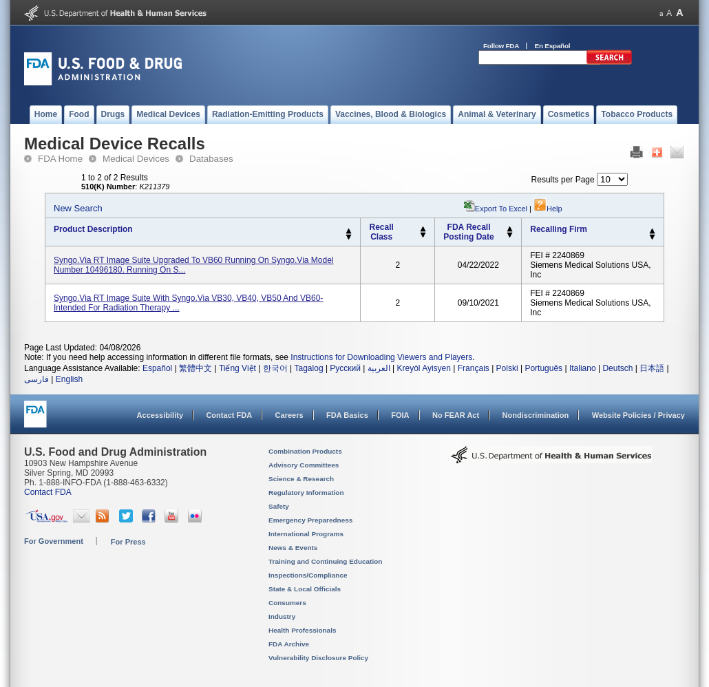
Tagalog (309, 368)
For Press (128, 542)
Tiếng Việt (237, 368)
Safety (278, 506)
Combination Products (305, 451)
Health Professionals (302, 630)
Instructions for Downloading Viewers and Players (381, 357)
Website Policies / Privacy (638, 415)
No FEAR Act (455, 415)
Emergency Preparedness (310, 520)
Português (543, 368)
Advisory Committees (303, 465)
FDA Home (60, 159)
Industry (281, 616)
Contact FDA (229, 415)
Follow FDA (501, 46)
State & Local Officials (304, 589)
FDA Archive (288, 644)
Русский (345, 368)
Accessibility (160, 415)
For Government (53, 541)
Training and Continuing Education (325, 561)
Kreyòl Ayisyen (423, 368)
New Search (78, 208)
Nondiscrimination (535, 415)
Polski (507, 368)
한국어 (275, 368)
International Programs (305, 534)
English (69, 379)
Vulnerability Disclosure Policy (318, 658)
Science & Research (301, 479)
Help (547, 208)
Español (157, 368)
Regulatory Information (306, 492)
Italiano (582, 368)
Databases (211, 159)
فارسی (36, 379)
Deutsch (617, 368)
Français (473, 368)
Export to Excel (501, 208)
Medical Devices (136, 159)
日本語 (651, 368)
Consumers (287, 602)
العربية (379, 368)
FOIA (400, 415)
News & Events (292, 547)
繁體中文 (195, 368)
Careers (289, 415)
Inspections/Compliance (308, 575)
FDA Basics (347, 415)
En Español (553, 46)
